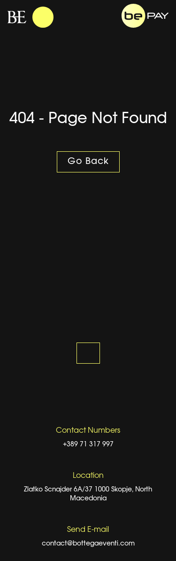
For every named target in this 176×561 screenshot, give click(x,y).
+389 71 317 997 (88, 444)
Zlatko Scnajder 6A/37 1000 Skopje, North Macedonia (88, 494)
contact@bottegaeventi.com (88, 543)
